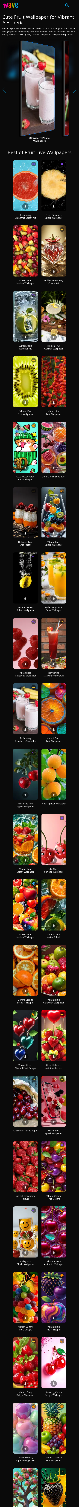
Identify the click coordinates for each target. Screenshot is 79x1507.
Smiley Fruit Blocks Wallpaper (25, 1263)
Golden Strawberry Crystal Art (53, 282)
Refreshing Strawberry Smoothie (25, 739)
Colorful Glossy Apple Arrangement (25, 1459)
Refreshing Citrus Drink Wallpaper (53, 609)
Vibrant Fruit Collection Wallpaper (53, 1001)
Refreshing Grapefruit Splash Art (25, 216)
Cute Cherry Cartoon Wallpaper (53, 870)
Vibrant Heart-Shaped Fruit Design (25, 1066)
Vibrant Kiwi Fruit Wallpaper (25, 413)
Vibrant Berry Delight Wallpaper (25, 1393)
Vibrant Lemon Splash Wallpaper (25, 609)
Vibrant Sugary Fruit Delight (25, 1328)
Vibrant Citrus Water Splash (53, 936)
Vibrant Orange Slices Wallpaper (25, 1001)
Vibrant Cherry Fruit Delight (54, 1197)
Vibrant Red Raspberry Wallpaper (25, 674)
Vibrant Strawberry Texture (25, 1197)
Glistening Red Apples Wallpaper (25, 805)
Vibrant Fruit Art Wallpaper (54, 1328)
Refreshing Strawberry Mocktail (54, 674)
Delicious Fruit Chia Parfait (25, 543)
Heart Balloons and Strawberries (53, 1066)
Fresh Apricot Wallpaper (53, 803)
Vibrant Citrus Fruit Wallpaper (53, 739)
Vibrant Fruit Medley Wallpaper (25, 282)
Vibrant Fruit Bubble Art (53, 476)
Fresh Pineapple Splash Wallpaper (53, 216)
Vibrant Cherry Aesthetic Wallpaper (54, 1263)
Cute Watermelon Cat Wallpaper (25, 478)
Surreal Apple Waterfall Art (25, 347)
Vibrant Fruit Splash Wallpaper (53, 543)
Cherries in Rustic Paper (25, 1130)
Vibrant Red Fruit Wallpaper (53, 413)
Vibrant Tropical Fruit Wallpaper (54, 1459)
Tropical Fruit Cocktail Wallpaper (53, 347)
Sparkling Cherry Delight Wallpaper (54, 1393)
